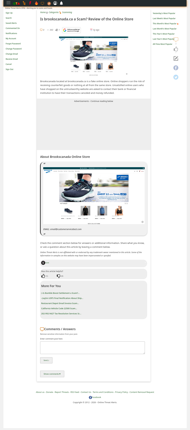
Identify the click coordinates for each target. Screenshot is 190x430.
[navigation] (175, 49)
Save (45, 262)
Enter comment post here (51, 338)
